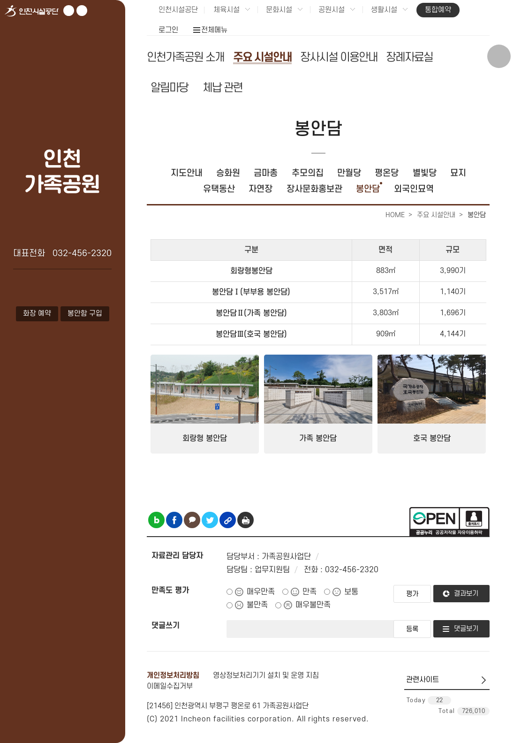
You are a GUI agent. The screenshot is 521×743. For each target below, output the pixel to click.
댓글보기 (466, 629)
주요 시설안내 (262, 57)
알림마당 (169, 88)
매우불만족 (313, 605)
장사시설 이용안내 (339, 57)
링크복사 (227, 520)
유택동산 (219, 189)
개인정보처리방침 (173, 675)
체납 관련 (222, 88)
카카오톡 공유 (192, 520)
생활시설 (384, 10)
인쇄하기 (245, 520)
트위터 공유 (210, 520)
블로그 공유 (156, 520)
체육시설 (226, 10)
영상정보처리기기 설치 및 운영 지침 (266, 675)
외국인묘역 (414, 189)
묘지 (458, 173)
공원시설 (331, 10)
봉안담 (368, 189)
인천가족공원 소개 (185, 57)
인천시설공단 (178, 10)
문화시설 (279, 10)
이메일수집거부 (170, 686)
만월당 (349, 173)
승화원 (228, 173)
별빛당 (425, 173)
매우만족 (261, 592)
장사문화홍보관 (314, 189)
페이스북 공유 (174, 520)
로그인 (168, 30)
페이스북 (81, 10)
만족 (309, 592)
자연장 (260, 189)
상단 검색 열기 (499, 56)
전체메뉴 (214, 30)
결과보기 (466, 594)
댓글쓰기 (165, 626)
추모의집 (308, 173)
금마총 (266, 173)
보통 (351, 592)
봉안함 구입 (85, 314)
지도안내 (187, 173)
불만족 (257, 605)
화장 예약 (37, 314)
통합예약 (438, 10)
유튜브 (68, 10)
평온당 (387, 173)
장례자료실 (409, 57)
